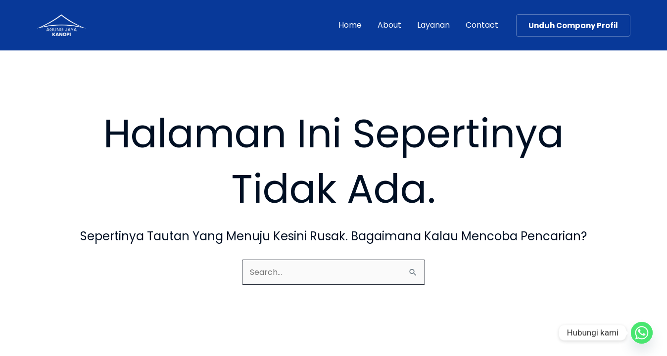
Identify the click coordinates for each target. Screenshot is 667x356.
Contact (482, 25)
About (389, 25)
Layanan (433, 25)
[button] (573, 25)
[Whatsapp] (642, 333)
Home (350, 25)
